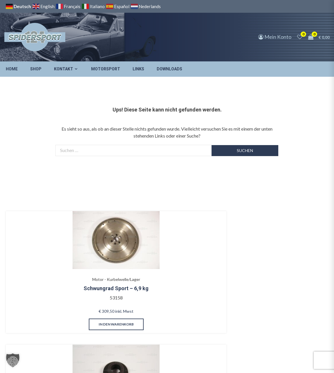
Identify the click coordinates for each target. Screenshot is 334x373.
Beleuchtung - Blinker (217, 258)
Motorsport (105, 69)
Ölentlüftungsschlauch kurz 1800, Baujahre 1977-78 (284, 276)
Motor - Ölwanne (279, 258)
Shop (35, 69)
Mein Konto (274, 37)
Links (138, 69)
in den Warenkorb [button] (33, 311)
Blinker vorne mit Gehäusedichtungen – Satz (220, 276)
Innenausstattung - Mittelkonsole (156, 261)
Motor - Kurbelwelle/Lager (33, 258)
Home (12, 69)
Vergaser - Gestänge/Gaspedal (95, 261)
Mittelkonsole (156, 273)
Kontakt (63, 69)
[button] (13, 360)
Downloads (169, 69)
